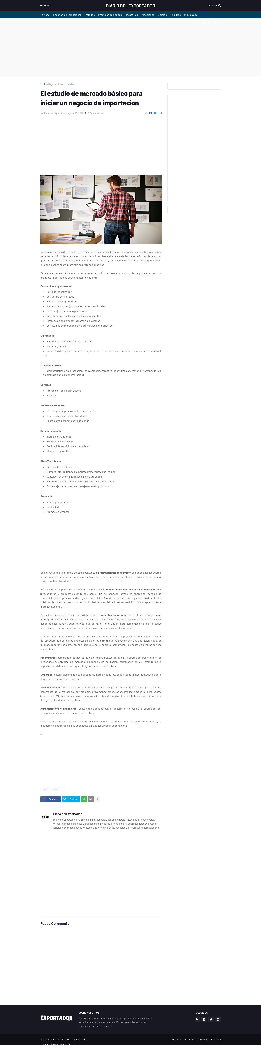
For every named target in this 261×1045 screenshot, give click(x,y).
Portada (45, 14)
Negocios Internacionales (61, 84)
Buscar (212, 5)
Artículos (203, 1039)
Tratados (89, 14)
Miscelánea (147, 14)
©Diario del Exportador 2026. (71, 1039)
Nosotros (176, 1039)
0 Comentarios (95, 113)
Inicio (43, 84)
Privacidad (190, 1039)
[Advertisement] (130, 47)
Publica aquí (191, 14)
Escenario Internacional (67, 14)
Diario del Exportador (130, 5)
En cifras (175, 14)
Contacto (216, 1039)
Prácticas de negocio (110, 14)
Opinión (162, 14)
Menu (47, 5)
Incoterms (132, 14)
